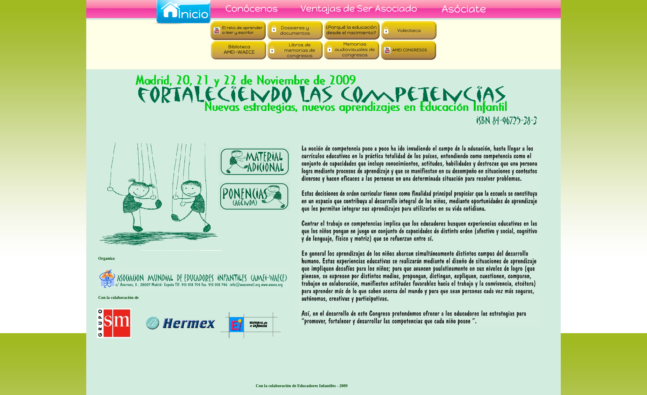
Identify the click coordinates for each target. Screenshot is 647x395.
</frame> (323, 44)
